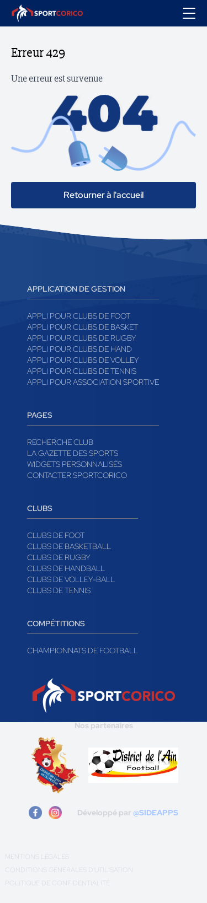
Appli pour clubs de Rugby (81, 338)
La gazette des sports (72, 453)
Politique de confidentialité (57, 883)
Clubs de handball (66, 568)
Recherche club (60, 442)
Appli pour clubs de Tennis (81, 371)
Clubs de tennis (59, 590)
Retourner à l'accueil (103, 195)
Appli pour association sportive (93, 382)
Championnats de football (82, 650)
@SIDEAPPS (155, 813)
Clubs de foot (55, 535)
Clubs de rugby (59, 557)
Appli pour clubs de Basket (82, 327)
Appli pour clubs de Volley (83, 360)
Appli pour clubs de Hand (79, 349)
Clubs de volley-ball (71, 579)
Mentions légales (37, 856)
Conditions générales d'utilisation (69, 870)
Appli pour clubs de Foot (78, 316)
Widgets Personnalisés (74, 464)
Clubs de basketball (69, 546)
